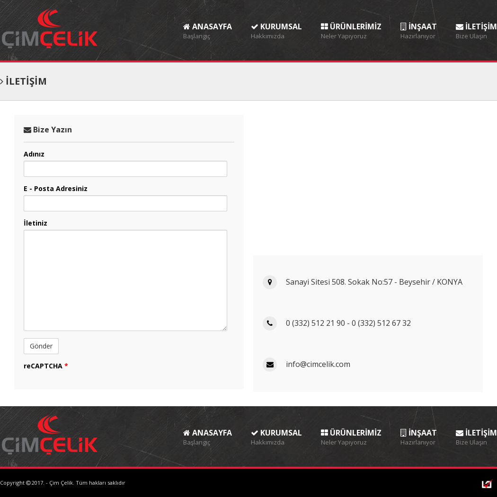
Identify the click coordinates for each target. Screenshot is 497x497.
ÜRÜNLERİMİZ (351, 23)
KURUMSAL (276, 23)
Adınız (34, 153)
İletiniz (35, 222)
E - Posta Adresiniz (56, 188)
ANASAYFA (207, 23)
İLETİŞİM (476, 23)
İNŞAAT (418, 23)
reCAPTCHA (46, 365)
